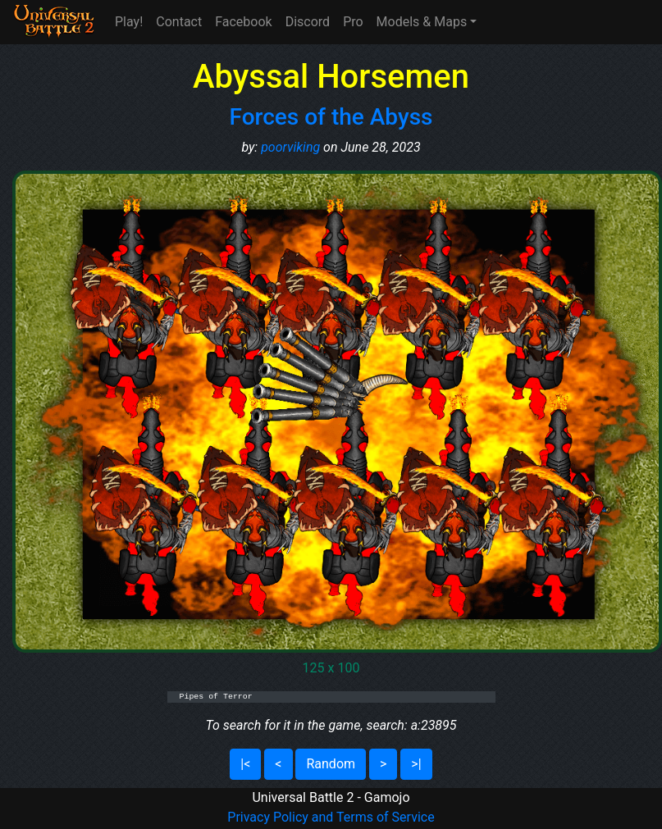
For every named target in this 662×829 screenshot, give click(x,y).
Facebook (243, 22)
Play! (129, 22)
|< (245, 764)
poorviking (290, 147)
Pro (353, 22)
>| (416, 764)
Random (330, 764)
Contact (179, 22)
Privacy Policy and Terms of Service (330, 817)
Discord (307, 22)
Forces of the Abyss (331, 116)
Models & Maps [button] (422, 22)
